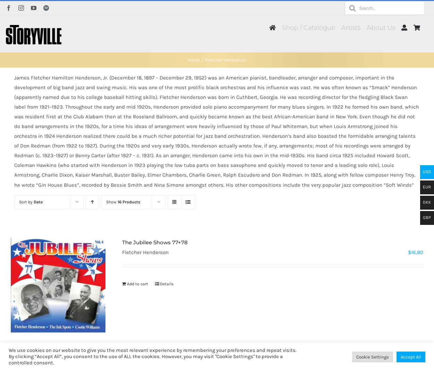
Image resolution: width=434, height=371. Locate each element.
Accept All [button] (411, 357)
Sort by (31, 202)
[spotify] (46, 8)
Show (123, 202)
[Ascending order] (92, 202)
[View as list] (188, 202)
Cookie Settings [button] (372, 357)
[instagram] (21, 8)
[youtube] (33, 8)
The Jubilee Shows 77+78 (155, 242)
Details (166, 283)
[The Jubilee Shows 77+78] (58, 285)
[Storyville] (33, 27)
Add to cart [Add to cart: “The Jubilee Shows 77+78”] (137, 283)
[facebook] (8, 8)
